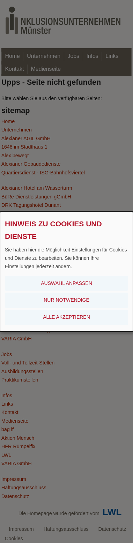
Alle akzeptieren (66, 317)
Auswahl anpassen (66, 283)
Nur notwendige (66, 300)
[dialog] (66, 271)
